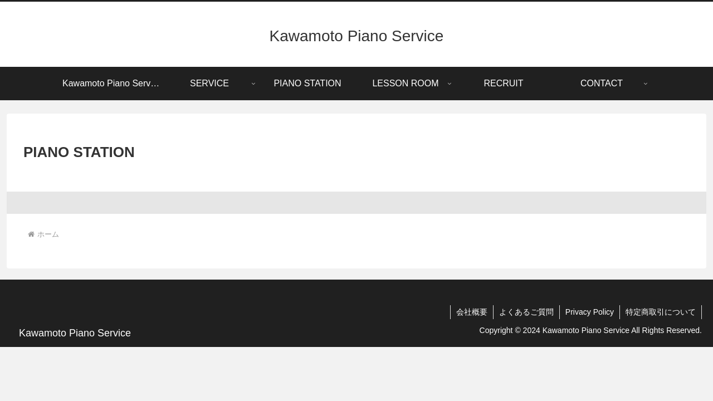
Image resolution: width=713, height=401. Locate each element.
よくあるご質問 (526, 311)
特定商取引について (661, 311)
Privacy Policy (589, 311)
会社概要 (471, 311)
